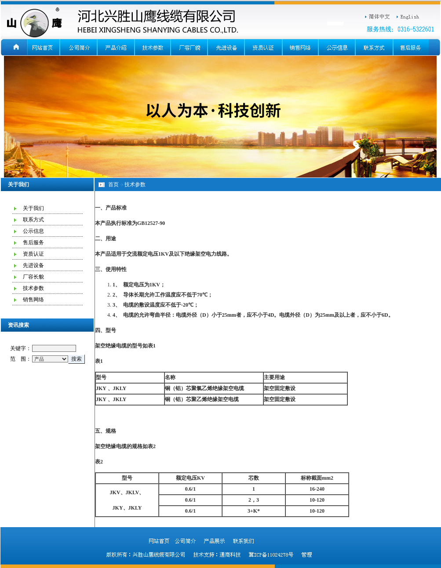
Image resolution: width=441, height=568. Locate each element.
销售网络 (33, 300)
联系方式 (33, 220)
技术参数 (33, 288)
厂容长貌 (33, 277)
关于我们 (33, 208)
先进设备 (33, 265)
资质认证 (33, 254)
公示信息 (33, 231)
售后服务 (33, 242)
